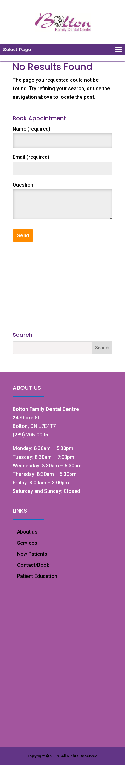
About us (27, 532)
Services (27, 543)
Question (23, 185)
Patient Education (37, 576)
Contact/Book (33, 565)
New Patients (32, 554)
